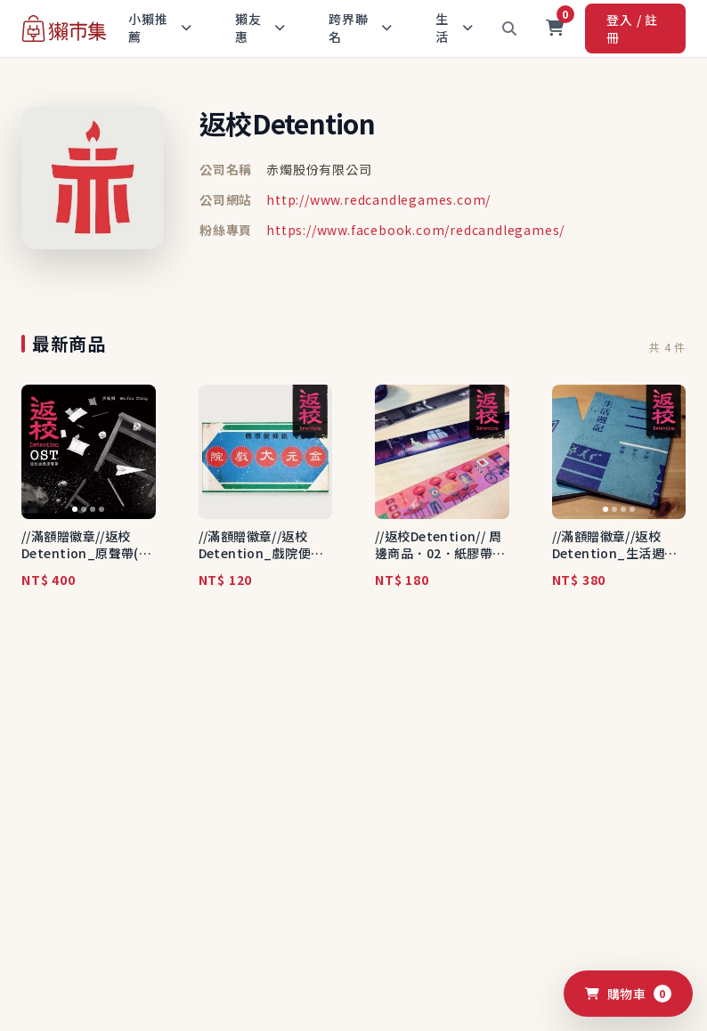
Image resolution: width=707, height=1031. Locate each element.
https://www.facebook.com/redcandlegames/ (415, 230)
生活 (454, 27)
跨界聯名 (361, 27)
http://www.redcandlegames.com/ (378, 199)
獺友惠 (260, 27)
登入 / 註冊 (632, 28)
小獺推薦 (160, 27)
